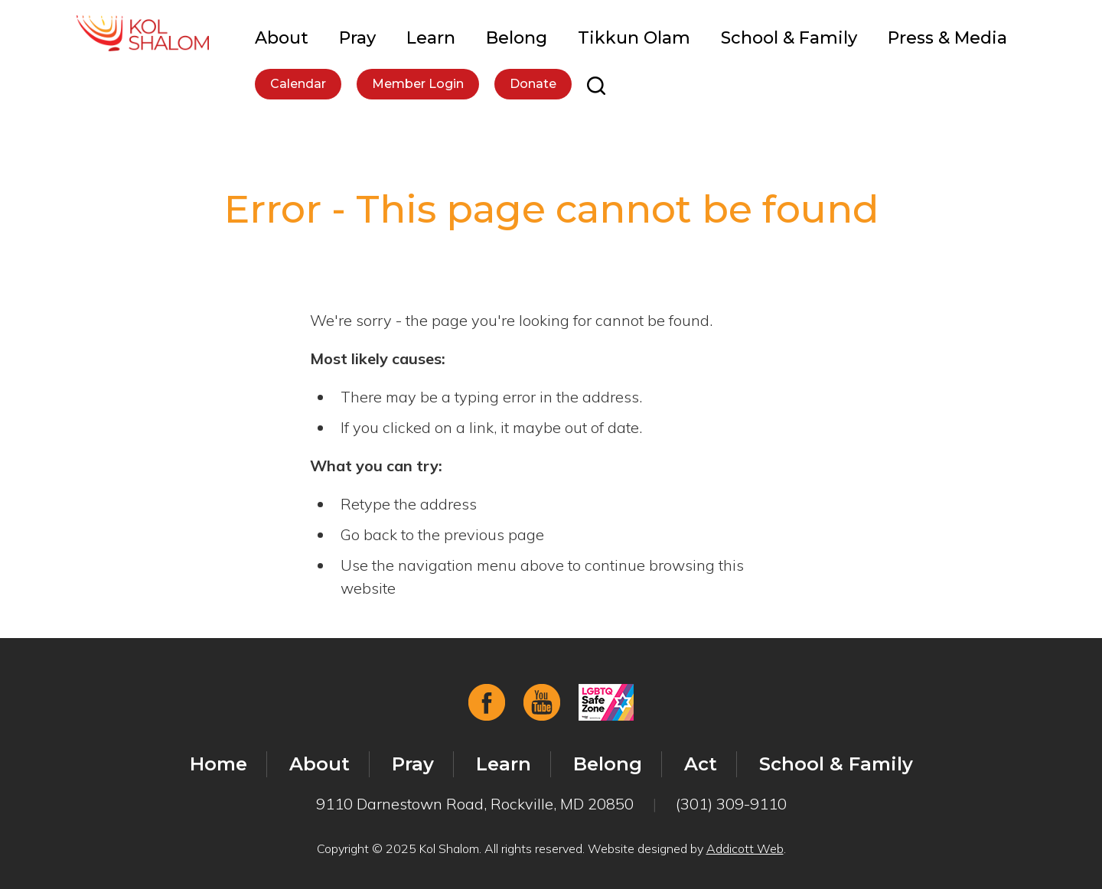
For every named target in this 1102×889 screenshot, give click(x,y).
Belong (516, 38)
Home (218, 764)
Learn (430, 38)
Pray (357, 38)
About (281, 38)
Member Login (418, 84)
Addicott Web (745, 848)
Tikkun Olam (634, 38)
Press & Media (947, 38)
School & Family (789, 38)
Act (700, 764)
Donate (533, 84)
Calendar (298, 84)
